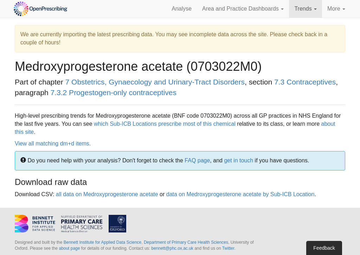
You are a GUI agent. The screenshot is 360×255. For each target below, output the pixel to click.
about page (69, 248)
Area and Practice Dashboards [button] (243, 9)
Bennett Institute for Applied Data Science (102, 242)
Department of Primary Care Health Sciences (186, 242)
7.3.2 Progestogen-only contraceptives (113, 92)
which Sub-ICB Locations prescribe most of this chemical (165, 124)
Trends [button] (305, 9)
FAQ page (197, 160)
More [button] (336, 9)
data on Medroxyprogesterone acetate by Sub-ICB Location (240, 194)
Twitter (228, 248)
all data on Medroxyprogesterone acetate (107, 194)
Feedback (324, 248)
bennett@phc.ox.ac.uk (172, 248)
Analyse (182, 9)
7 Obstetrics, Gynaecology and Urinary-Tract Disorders (155, 82)
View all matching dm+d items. (53, 144)
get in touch (238, 160)
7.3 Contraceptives (305, 82)
